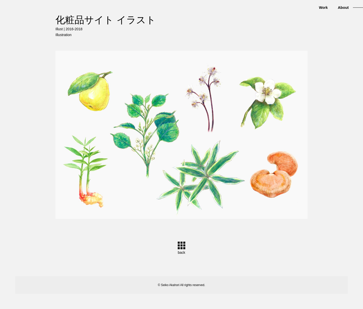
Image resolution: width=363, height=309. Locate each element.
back (181, 252)
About (343, 7)
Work (323, 8)
